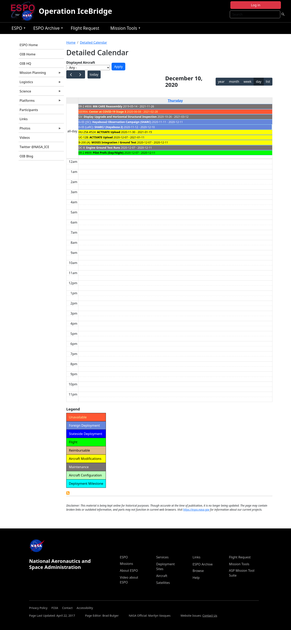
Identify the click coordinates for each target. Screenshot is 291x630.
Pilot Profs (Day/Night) (108, 153)
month (234, 81)
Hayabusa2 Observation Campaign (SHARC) (121, 122)
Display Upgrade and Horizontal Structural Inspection (120, 117)
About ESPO (129, 570)
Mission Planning (40, 73)
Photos (40, 129)
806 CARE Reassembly (107, 106)
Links (24, 119)
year (221, 81)
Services (162, 557)
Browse (198, 570)
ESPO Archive (47, 28)
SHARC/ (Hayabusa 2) (108, 127)
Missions (126, 563)
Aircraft (161, 576)
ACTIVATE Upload (108, 132)
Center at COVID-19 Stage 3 (107, 111)
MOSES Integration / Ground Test (114, 142)
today (94, 74)
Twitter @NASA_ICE (34, 147)
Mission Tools (124, 28)
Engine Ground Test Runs (103, 148)
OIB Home (28, 54)
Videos (25, 137)
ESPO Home (29, 45)
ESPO (17, 28)
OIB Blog (26, 156)
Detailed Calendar (93, 42)
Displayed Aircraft (80, 62)
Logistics (40, 83)
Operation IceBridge (75, 11)
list (268, 81)
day (258, 81)
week (247, 81)
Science (40, 92)
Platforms (40, 101)
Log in (255, 5)
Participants (29, 110)
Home (71, 42)
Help (196, 577)
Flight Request (85, 28)
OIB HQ (25, 63)
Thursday (175, 100)
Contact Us (209, 615)
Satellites (163, 582)
